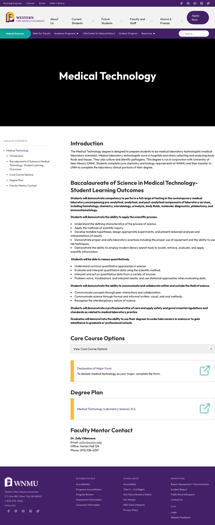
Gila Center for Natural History (99, 33)
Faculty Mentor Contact (23, 185)
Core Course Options (21, 174)
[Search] (194, 33)
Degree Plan (16, 180)
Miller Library (57, 3)
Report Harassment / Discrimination (190, 484)
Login (174, 512)
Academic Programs (64, 33)
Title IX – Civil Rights (134, 489)
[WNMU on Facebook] (181, 3)
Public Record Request (182, 494)
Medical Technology (17, 150)
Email (42, 3)
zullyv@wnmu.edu (90, 442)
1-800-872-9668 (14, 500)
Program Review (85, 494)
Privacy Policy (130, 510)
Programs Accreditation (88, 489)
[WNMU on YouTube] (194, 3)
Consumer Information (88, 504)
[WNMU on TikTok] (208, 3)
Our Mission (129, 499)
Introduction (16, 155)
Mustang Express (12, 3)
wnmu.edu (10, 505)
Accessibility (129, 484)
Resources (146, 33)
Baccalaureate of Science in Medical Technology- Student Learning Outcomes (29, 165)
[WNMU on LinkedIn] (201, 3)
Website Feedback (180, 517)
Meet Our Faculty (41, 33)
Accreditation (83, 484)
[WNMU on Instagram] (188, 3)
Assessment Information (89, 499)
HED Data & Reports (134, 504)
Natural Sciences (15, 33)
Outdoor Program (128, 33)
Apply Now (195, 17)
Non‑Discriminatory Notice (137, 494)
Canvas (30, 3)
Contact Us (177, 499)
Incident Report (179, 489)
